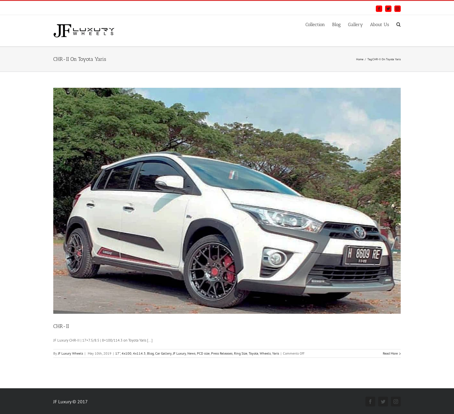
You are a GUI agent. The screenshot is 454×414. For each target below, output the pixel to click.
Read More (390, 353)
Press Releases (222, 353)
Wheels (265, 353)
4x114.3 (139, 353)
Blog (150, 353)
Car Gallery (163, 353)
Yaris (275, 353)
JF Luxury (179, 353)
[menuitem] (318, 23)
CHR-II (61, 326)
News (191, 353)
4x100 (126, 353)
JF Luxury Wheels (70, 353)
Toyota (253, 353)
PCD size (203, 353)
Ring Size (240, 353)
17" (117, 353)
